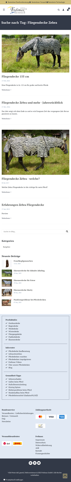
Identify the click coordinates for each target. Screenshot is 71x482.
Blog (10, 367)
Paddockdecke (14, 337)
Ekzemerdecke (14, 339)
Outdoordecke (14, 323)
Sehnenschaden (15, 379)
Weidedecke (13, 328)
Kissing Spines (14, 387)
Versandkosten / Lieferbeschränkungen (18, 413)
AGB (37, 448)
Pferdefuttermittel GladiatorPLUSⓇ (23, 395)
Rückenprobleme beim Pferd (20, 390)
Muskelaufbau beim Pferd (19, 392)
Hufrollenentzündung (17, 384)
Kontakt (39, 450)
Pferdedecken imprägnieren (20, 359)
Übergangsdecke (15, 334)
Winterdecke (14, 331)
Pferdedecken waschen (18, 356)
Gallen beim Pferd (16, 381)
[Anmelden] (63, 10)
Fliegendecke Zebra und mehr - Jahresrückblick (32, 102)
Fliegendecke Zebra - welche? (21, 178)
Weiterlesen (6, 90)
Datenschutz (41, 442)
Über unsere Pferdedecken (19, 365)
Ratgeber (6, 247)
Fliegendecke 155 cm (15, 76)
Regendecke (13, 326)
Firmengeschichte (43, 453)
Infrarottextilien (15, 354)
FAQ (3, 418)
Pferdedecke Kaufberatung (19, 351)
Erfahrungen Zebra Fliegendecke (23, 205)
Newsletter (6, 421)
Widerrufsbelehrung (44, 445)
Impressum (40, 440)
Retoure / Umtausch (10, 416)
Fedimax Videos (15, 362)
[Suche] (58, 10)
